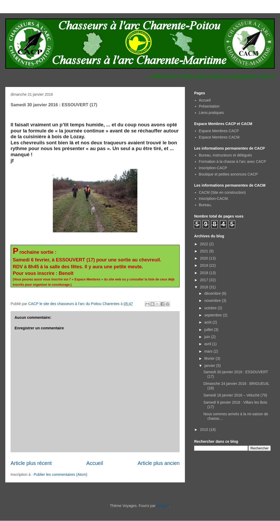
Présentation (209, 106)
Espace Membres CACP (219, 131)
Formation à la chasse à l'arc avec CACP (232, 161)
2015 (204, 429)
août (208, 322)
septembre (213, 315)
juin (207, 337)
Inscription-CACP (213, 168)
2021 (204, 251)
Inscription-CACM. (214, 198)
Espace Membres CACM (219, 137)
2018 (204, 273)
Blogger (163, 506)
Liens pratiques (211, 112)
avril (208, 344)
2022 (204, 244)
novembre (213, 300)
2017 (204, 280)
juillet (209, 330)
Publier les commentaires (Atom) (60, 474)
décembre (213, 293)
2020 (204, 258)
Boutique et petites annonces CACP (228, 174)
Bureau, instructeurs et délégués (225, 155)
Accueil (94, 463)
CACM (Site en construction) (222, 192)
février (210, 358)
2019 (204, 265)
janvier (210, 365)
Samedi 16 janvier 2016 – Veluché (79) (235, 395)
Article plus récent (31, 463)
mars (208, 351)
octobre (211, 308)
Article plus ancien (159, 463)
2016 (204, 287)
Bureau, (205, 205)
